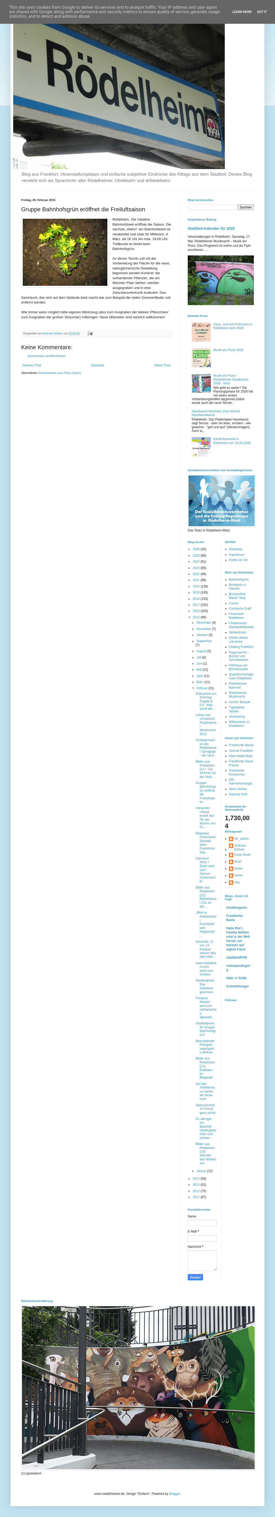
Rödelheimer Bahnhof (238, 685)
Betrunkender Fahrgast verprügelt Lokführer (205, 1046)
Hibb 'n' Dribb (236, 978)
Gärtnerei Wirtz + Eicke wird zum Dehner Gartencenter (205, 870)
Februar (202, 688)
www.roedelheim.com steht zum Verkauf (206, 968)
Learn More (242, 12)
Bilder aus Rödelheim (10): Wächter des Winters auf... (206, 1153)
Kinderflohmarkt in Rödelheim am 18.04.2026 (232, 441)
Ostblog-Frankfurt (241, 647)
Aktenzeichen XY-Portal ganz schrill (206, 1109)
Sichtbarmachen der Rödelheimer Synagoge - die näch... (206, 747)
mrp (237, 882)
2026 (197, 549)
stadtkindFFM (236, 957)
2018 (197, 599)
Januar (201, 1171)
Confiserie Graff (240, 608)
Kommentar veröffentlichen (47, 356)
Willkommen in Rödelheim (239, 723)
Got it (262, 12)
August (201, 651)
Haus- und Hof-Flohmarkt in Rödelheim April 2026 (232, 326)
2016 (197, 611)
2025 (197, 555)
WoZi (238, 861)
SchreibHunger (237, 986)
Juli (199, 657)
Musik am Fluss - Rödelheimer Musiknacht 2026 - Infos (230, 379)
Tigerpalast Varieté (237, 709)
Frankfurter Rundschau (237, 772)
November (204, 629)
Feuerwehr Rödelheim (236, 615)
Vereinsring (237, 716)
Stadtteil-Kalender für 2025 (211, 228)
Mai (199, 669)
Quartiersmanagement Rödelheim (241, 676)
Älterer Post (162, 365)
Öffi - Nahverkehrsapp (240, 781)
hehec (238, 868)
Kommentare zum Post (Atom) (59, 373)
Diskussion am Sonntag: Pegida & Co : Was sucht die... (206, 701)
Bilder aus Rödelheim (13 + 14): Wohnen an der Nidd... (206, 769)
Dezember (204, 622)
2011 (197, 1197)
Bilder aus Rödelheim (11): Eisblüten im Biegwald (205, 1068)
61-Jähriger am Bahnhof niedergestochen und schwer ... (206, 1128)
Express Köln (238, 794)
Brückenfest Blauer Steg (237, 596)
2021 (197, 580)
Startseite (97, 365)
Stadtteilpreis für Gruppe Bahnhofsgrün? (206, 1029)
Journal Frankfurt (241, 751)
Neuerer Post (31, 365)
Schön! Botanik (239, 702)
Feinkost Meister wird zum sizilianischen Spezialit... (206, 1007)
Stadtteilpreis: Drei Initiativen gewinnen (205, 986)
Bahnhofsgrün (239, 579)
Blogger (174, 1494)
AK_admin (241, 839)
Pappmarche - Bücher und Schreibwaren (239, 656)
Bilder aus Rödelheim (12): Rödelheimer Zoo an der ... (206, 897)
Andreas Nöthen (240, 847)
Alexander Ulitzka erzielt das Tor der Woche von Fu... (206, 817)
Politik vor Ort (238, 560)
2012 (197, 1191)
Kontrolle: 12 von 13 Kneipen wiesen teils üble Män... (206, 949)
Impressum (237, 555)
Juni (199, 663)
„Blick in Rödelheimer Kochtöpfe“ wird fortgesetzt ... (206, 924)
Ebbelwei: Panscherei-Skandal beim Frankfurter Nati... (206, 843)
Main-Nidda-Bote (241, 756)
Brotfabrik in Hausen (237, 586)
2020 (197, 586)
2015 (197, 617)
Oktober (202, 635)
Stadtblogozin (236, 907)
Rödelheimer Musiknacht (238, 694)
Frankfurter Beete (241, 745)
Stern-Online (238, 789)
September (204, 641)
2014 (197, 1178)
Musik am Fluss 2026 (228, 350)
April (200, 676)
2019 (197, 592)
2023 (197, 568)
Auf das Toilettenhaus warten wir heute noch (205, 1091)
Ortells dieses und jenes (238, 639)
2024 (197, 561)
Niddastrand (237, 632)
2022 (197, 574)
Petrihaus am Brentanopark (238, 667)
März (200, 682)
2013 (197, 1185)
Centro (234, 603)
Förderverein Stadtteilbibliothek (241, 625)
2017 (197, 605)
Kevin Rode (242, 855)
